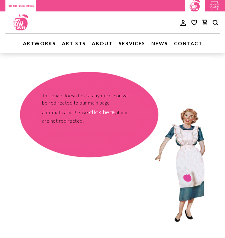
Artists (74, 43)
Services (132, 43)
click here (102, 111)
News (159, 43)
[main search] (215, 23)
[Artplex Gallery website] (214, 5)
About (102, 43)
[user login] (183, 22)
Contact (188, 43)
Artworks (39, 43)
